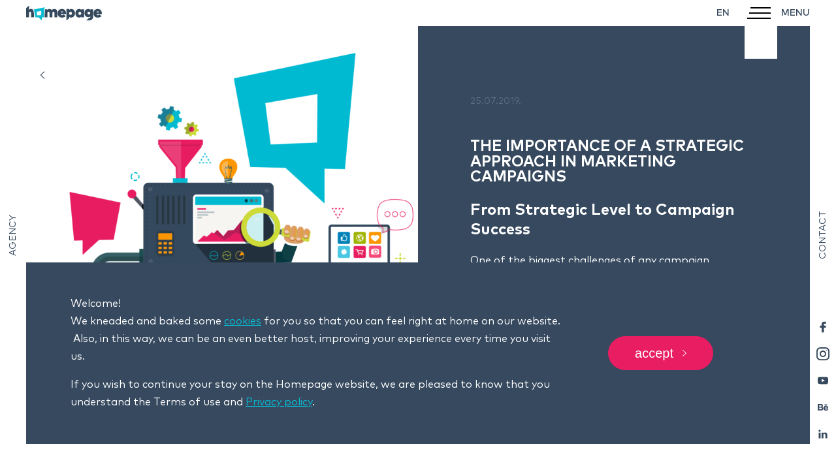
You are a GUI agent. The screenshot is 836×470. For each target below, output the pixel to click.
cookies (242, 321)
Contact (823, 235)
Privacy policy (279, 402)
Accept (660, 353)
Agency (13, 235)
